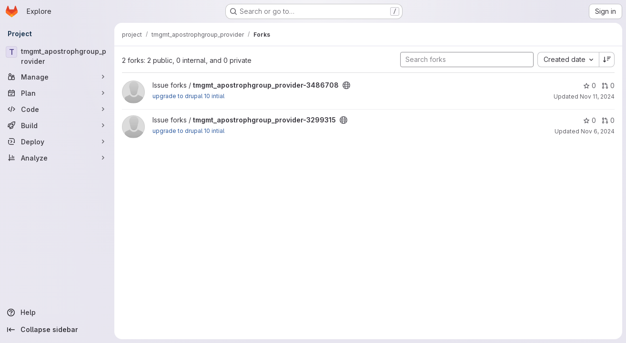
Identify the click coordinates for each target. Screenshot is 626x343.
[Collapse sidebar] (57, 329)
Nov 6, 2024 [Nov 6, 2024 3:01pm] (598, 131)
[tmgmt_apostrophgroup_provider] (57, 56)
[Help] (57, 312)
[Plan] (57, 93)
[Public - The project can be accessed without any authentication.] (346, 85)
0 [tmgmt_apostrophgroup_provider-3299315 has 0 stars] (589, 120)
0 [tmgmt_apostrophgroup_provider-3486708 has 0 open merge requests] (608, 85)
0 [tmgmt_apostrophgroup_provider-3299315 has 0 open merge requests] (608, 120)
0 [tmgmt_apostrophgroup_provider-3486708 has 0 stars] (589, 85)
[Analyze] (57, 157)
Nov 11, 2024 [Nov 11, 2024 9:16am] (597, 96)
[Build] (57, 125)
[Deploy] (57, 141)
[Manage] (57, 76)
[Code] (57, 109)
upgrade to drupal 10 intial (188, 96)
